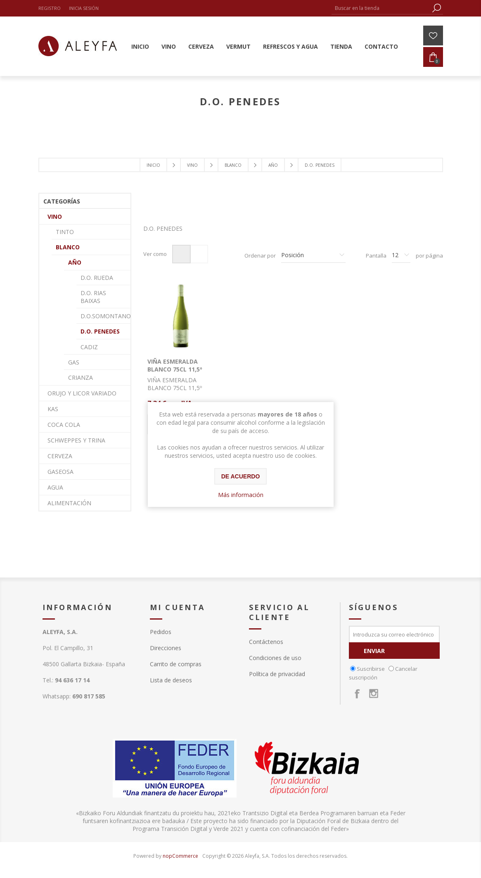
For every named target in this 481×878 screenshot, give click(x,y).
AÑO (74, 262)
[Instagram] (373, 693)
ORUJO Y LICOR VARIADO (81, 393)
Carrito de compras (175, 664)
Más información (240, 495)
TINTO (65, 232)
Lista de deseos (171, 680)
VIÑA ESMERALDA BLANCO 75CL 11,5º (174, 365)
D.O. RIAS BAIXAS (93, 297)
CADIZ (89, 347)
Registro (49, 8)
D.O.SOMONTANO (105, 316)
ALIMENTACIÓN (69, 503)
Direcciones (165, 648)
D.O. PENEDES (100, 331)
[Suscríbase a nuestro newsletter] (394, 634)
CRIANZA (80, 377)
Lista (199, 254)
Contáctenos (266, 642)
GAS (73, 362)
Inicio (153, 165)
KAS (52, 409)
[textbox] (381, 8)
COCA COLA (63, 424)
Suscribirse (371, 668)
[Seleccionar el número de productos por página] (401, 255)
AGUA (55, 487)
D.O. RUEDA (97, 278)
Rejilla (181, 254)
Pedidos (160, 632)
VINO (54, 216)
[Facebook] (357, 693)
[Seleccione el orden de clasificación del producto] (313, 255)
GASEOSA (60, 472)
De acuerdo (240, 476)
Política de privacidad (277, 674)
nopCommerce (180, 855)
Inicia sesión (84, 8)
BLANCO (68, 247)
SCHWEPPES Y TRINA (76, 440)
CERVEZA (59, 456)
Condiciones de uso (275, 658)
